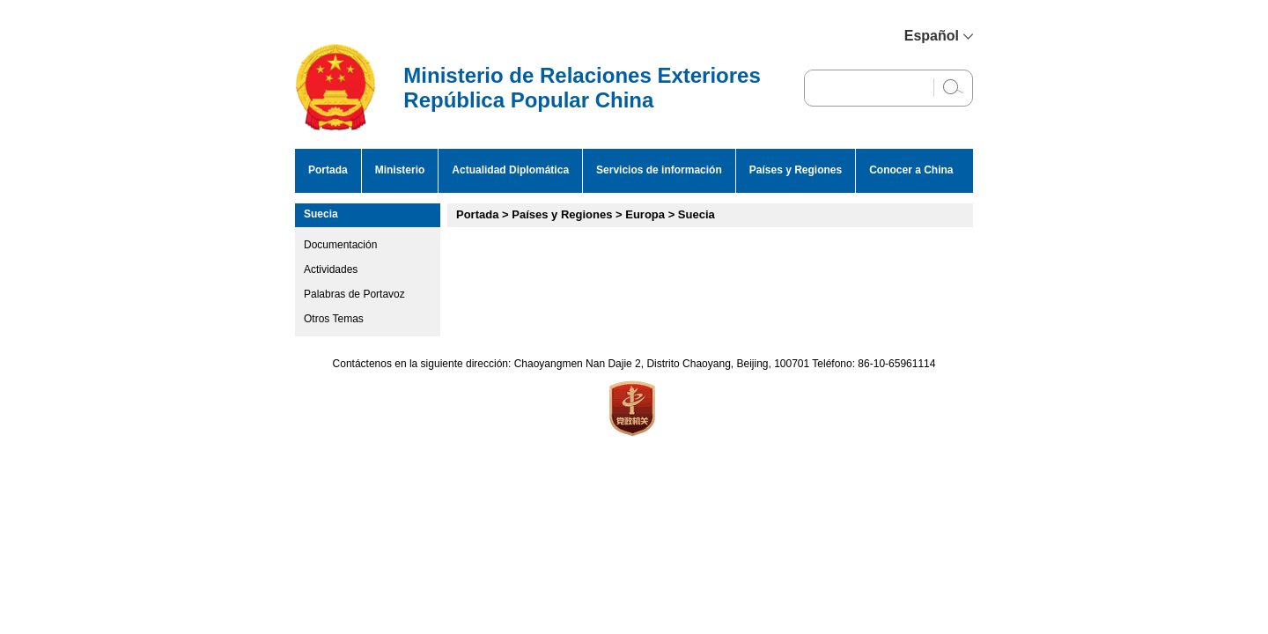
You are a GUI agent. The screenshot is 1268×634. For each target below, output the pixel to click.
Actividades (331, 269)
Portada (328, 170)
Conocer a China (911, 170)
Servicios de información (659, 170)
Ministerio (400, 170)
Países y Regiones (795, 170)
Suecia (321, 214)
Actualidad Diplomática (510, 170)
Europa (645, 214)
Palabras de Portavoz (354, 294)
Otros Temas (334, 319)
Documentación (340, 245)
